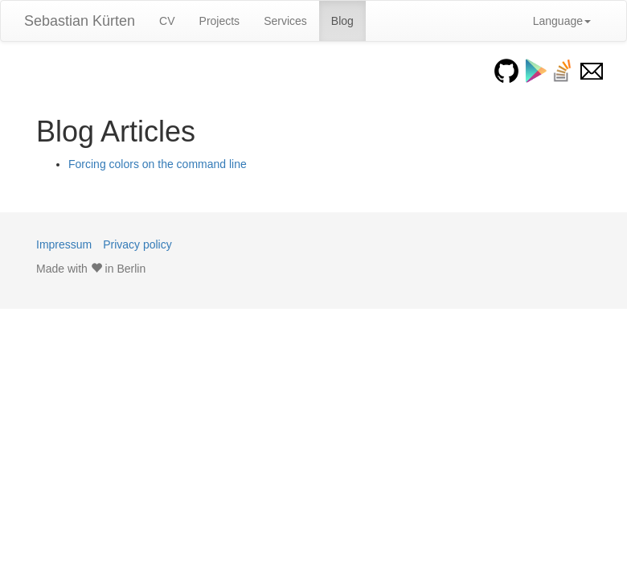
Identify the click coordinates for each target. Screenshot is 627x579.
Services (285, 20)
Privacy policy (137, 244)
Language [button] (562, 20)
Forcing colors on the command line (157, 164)
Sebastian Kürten (79, 21)
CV (166, 20)
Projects (219, 20)
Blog (342, 20)
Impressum (64, 244)
